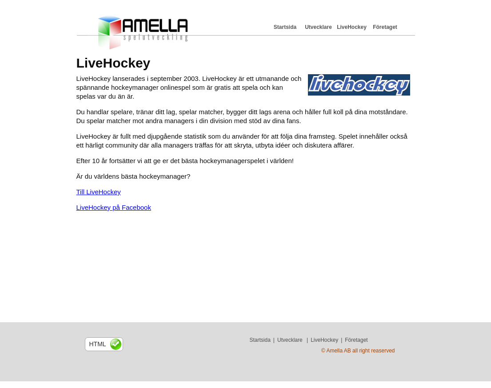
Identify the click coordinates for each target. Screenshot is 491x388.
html (97, 344)
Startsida (285, 27)
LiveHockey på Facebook (113, 207)
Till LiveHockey (98, 192)
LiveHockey (352, 27)
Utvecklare (318, 27)
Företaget (385, 27)
